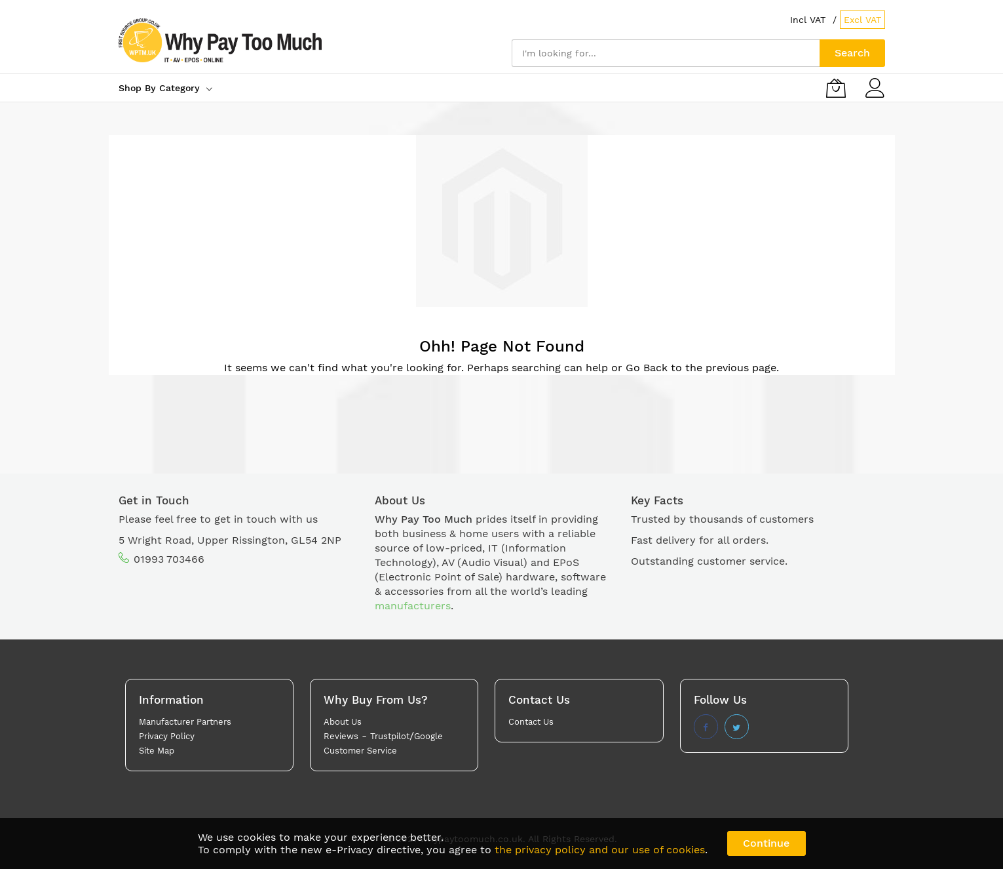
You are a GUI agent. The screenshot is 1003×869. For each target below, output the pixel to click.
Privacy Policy (167, 736)
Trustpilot (389, 736)
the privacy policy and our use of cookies (600, 849)
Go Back (647, 367)
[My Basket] (836, 88)
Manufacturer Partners (185, 722)
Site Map (156, 751)
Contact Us (531, 722)
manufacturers (413, 605)
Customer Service (360, 751)
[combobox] (666, 53)
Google (428, 736)
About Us (343, 722)
